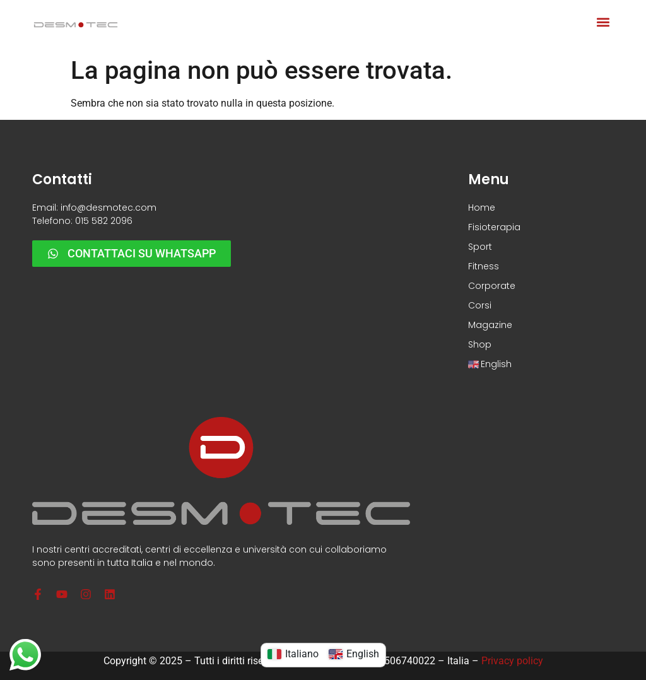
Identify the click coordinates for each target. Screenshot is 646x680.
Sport (480, 246)
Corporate (491, 285)
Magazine (490, 325)
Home (481, 207)
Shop (479, 344)
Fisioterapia (494, 227)
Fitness (483, 266)
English (490, 364)
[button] (603, 22)
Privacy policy (512, 661)
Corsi (479, 305)
